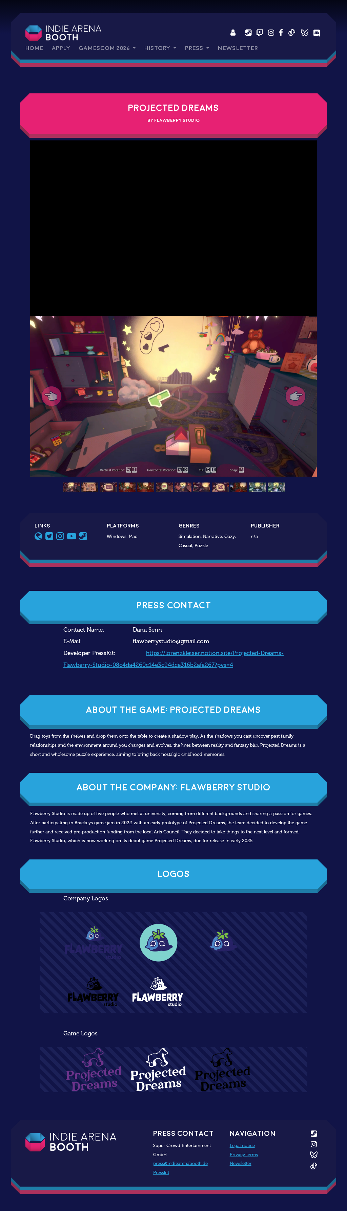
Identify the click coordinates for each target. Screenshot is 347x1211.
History (157, 48)
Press (195, 48)
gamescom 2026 (105, 48)
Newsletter (238, 48)
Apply (61, 48)
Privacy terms (244, 1154)
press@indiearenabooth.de (180, 1163)
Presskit (161, 1172)
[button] (51, 396)
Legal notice (242, 1145)
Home (34, 48)
